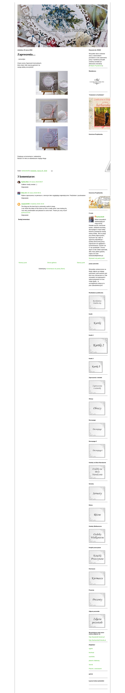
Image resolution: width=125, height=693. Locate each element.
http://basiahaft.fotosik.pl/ (97, 637)
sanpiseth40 (25, 204)
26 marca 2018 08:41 (34, 193)
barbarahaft (100, 217)
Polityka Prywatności (95, 66)
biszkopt (91, 652)
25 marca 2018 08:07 (36, 182)
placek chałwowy (94, 660)
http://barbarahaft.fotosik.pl (97, 640)
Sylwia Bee (25, 182)
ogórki (91, 648)
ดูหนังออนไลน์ (25, 212)
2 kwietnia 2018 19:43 (37, 204)
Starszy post (81, 262)
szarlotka (92, 656)
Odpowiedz (24, 187)
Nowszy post (23, 262)
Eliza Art (24, 193)
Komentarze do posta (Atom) (55, 268)
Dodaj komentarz (24, 219)
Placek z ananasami (95, 668)
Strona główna (51, 262)
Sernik (91, 664)
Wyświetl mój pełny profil (97, 258)
